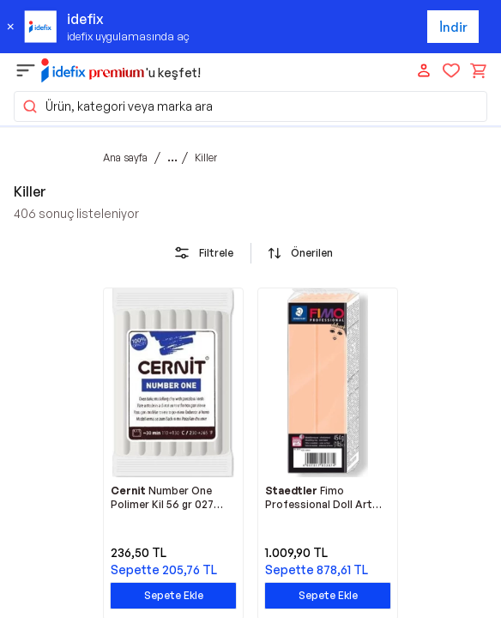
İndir (453, 27)
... (172, 157)
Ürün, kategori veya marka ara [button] (117, 106)
